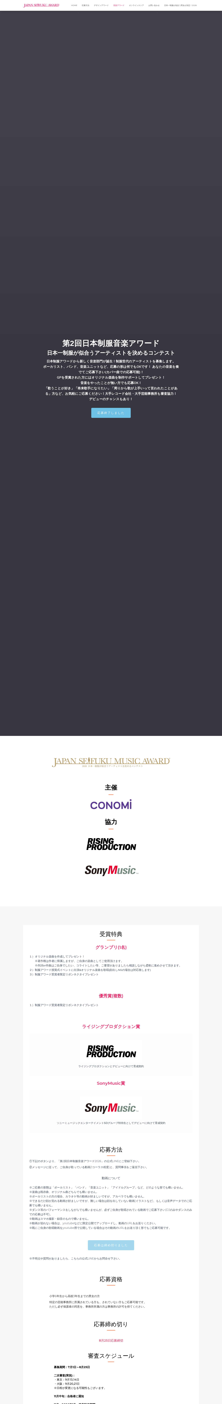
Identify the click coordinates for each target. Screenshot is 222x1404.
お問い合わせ (154, 5)
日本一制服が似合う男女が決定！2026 (180, 5)
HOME (74, 5)
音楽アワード (118, 5)
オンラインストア (136, 5)
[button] (111, 413)
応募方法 (85, 5)
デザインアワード (101, 5)
